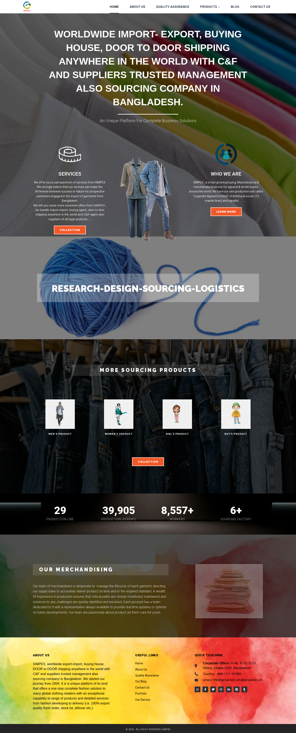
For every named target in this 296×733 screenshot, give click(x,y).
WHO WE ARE (226, 174)
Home (114, 7)
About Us (137, 7)
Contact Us (260, 7)
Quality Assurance (172, 7)
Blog (235, 7)
